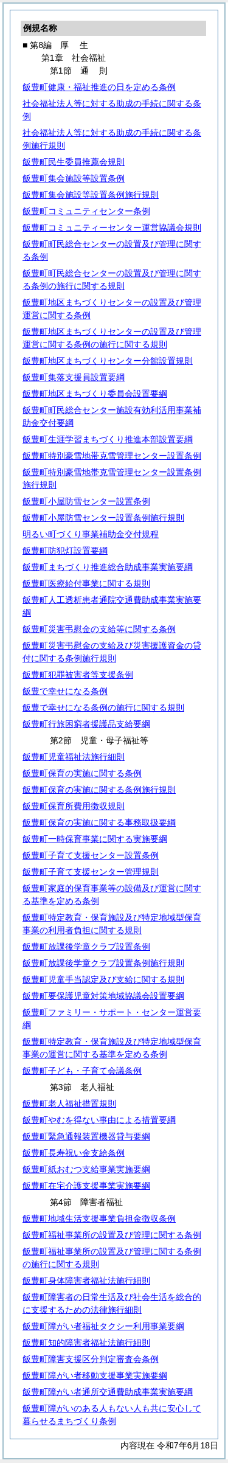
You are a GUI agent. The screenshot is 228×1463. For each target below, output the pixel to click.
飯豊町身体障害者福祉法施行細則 (86, 1280)
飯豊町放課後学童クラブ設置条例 (86, 946)
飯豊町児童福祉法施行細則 (73, 757)
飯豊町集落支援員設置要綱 (73, 377)
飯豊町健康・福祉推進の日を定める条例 (99, 87)
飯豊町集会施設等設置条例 (73, 178)
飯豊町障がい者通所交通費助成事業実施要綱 (107, 1392)
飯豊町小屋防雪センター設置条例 (86, 501)
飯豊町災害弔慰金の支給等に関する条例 (99, 629)
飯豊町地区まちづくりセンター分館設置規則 (107, 361)
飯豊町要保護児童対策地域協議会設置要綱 (103, 996)
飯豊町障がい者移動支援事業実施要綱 (94, 1375)
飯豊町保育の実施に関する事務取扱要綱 (99, 822)
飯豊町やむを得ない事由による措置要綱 (99, 1120)
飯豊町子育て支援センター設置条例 (90, 855)
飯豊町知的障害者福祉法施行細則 (86, 1342)
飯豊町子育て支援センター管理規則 (90, 872)
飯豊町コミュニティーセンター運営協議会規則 (111, 227)
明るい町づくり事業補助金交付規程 (90, 534)
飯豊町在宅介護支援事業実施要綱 (86, 1185)
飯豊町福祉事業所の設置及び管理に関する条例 (111, 1235)
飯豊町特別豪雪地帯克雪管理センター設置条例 (111, 455)
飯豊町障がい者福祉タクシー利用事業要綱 (103, 1326)
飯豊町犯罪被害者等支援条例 (77, 674)
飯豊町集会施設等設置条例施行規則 (90, 195)
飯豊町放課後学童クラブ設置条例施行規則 (103, 963)
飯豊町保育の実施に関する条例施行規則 (99, 789)
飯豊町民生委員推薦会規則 (73, 162)
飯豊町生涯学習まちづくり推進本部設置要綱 (107, 439)
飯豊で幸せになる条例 (65, 691)
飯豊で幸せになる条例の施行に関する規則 (103, 707)
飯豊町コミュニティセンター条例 (86, 211)
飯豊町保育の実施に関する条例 (82, 773)
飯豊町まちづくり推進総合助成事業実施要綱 (107, 567)
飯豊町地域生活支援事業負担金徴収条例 (99, 1218)
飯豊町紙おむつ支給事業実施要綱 (86, 1169)
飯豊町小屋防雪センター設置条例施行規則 (103, 518)
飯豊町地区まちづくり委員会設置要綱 (94, 393)
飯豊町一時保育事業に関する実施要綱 (94, 839)
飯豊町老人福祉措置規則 (69, 1103)
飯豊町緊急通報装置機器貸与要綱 (86, 1136)
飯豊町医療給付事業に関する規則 (86, 583)
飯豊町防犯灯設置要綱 (65, 550)
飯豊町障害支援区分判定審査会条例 (90, 1359)
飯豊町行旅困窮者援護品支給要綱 (86, 724)
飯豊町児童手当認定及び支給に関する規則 (103, 979)
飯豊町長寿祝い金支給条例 (73, 1153)
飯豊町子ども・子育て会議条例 (82, 1071)
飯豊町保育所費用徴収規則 (73, 806)
